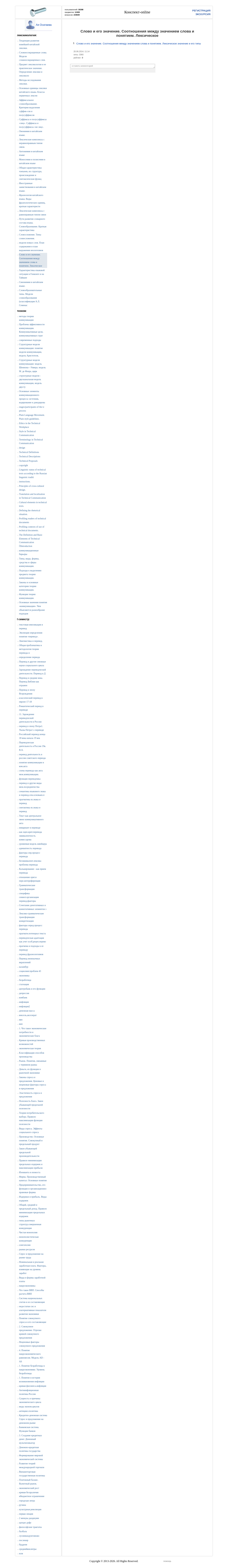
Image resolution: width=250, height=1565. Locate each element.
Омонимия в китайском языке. (30, 133)
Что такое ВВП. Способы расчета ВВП (31, 1292)
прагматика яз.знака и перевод (29, 801)
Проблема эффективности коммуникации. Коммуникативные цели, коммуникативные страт (31, 330)
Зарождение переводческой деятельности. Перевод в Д (32, 672)
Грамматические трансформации (27, 887)
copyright (23, 465)
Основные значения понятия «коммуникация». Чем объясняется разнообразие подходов (33, 608)
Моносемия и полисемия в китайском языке (32, 161)
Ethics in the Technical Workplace (29, 425)
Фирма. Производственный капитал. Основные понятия (33, 1179)
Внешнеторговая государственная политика (32, 1474)
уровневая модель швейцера (33, 844)
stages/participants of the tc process (31, 409)
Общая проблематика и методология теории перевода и (30, 649)
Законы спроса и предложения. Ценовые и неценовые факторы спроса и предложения (32, 1083)
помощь (167, 1561)
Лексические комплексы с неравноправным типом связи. (31, 143)
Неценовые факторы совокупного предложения (32, 1344)
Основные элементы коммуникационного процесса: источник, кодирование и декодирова (32, 397)
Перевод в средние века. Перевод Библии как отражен (31, 682)
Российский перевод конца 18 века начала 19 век (32, 736)
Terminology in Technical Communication (31, 441)
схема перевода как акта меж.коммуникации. (31, 772)
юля (21, 1553)
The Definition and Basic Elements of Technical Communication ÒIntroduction (30, 540)
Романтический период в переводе (31, 708)
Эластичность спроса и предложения (30, 1095)
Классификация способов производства (31, 1055)
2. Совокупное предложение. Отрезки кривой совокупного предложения (30, 1332)
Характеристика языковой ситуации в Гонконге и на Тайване (32, 274)
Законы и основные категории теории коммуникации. (28, 586)
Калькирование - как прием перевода (32, 871)
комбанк (23, 997)
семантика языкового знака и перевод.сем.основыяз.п (32, 793)
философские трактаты (30, 1527)
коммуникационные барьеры (29, 552)
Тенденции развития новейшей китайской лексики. (29, 44)
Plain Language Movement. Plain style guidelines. (32, 417)
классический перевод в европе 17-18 (30, 700)
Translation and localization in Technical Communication (32, 496)
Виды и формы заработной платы (32, 1279)
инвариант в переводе (29, 827)
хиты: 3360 (78, 54)
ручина (22, 1505)
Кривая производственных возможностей (32, 1042)
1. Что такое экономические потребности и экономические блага (32, 1032)
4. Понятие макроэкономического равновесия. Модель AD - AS (31, 1356)
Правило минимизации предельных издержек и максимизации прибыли (30, 1164)
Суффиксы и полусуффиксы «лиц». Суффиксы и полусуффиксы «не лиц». (32, 123)
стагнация (24, 984)
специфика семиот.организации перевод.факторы (29, 897)
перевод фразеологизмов (31, 954)
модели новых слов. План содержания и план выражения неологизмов (31, 246)
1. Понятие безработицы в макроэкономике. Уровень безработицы (32, 1370)
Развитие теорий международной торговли (31, 1465)
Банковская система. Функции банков (29, 1429)
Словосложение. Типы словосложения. (30, 236)
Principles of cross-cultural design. (31, 488)
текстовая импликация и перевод (31, 626)
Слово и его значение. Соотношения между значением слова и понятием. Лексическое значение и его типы (138, 43)
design (22, 448)
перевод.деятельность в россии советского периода (32, 756)
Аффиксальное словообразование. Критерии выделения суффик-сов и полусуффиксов (29, 107)
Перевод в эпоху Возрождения (27, 692)
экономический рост (29, 1488)
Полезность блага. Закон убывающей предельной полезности (31, 1105)
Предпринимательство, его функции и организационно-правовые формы (33, 1189)
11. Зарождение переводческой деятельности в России (30, 718)
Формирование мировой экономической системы (31, 1457)
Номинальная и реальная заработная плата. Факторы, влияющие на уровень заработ (32, 1267)
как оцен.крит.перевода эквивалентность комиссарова (30, 836)
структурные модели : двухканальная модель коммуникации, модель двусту (30, 381)
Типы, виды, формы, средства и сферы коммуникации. (29, 562)
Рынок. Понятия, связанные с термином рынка (32, 1063)
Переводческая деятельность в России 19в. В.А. (32, 746)
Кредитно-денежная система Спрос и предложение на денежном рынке (33, 1419)
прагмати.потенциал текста (32, 933)
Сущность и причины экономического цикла (30, 1400)
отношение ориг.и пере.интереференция (29, 879)
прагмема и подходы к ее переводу (31, 948)
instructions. (24, 481)
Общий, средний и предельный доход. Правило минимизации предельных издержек (33, 1210)
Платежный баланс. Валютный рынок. (28, 1482)
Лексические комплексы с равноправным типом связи (32, 213)
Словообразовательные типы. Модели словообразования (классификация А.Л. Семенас (30, 298)
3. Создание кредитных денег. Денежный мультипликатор (30, 1439)
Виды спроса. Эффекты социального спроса (30, 1130)
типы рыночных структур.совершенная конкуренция (30, 1224)
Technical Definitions (29, 452)
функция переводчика (29, 779)
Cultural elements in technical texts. (33, 504)
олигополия (24, 1245)
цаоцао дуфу (25, 1522)
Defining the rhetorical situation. (29, 512)
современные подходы (30, 340)
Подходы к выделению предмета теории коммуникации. (30, 574)
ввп (20, 1019)
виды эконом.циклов (29, 1406)
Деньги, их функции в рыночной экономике (30, 1071)
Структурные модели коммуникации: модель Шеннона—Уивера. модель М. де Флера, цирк (32, 366)
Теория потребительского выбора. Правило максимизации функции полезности (31, 1118)
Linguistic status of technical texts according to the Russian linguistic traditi (33, 473)
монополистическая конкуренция (29, 1239)
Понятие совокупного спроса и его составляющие (32, 1320)
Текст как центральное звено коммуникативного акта (31, 820)
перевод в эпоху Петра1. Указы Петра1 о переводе (31, 728)
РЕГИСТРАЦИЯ (201, 10)
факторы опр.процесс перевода (29, 855)
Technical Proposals (28, 461)
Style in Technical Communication (27, 433)
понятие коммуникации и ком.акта (31, 764)
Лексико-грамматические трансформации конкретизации (31, 917)
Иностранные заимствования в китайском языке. (32, 187)
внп (21, 1024)
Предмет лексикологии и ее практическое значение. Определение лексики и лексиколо (32, 70)
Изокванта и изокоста (29, 1172)
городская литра (27, 1500)
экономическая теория (30, 1048)
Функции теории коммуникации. (27, 596)
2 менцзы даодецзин (29, 1518)
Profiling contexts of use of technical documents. (31, 529)
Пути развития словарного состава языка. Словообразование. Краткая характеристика (32, 224)
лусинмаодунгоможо (29, 1536)
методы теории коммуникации (26, 318)
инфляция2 (24, 1006)
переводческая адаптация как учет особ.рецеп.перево (32, 940)
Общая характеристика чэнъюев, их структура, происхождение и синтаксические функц (30, 173)
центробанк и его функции (32, 989)
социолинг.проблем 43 (30, 971)
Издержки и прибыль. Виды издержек (32, 1199)
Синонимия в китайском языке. (31, 284)
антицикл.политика (28, 1411)
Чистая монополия (28, 1232)
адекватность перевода (30, 848)
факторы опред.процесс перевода (30, 927)
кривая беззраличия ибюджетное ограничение (31, 1494)
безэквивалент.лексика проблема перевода (30, 863)
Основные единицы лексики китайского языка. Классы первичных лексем (33, 92)
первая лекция (26, 1514)
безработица (25, 980)
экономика (24, 975)
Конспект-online (137, 12)
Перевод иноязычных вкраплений (29, 960)
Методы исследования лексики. (30, 82)
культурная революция (30, 1509)
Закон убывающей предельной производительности (29, 1152)
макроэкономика (27, 1286)
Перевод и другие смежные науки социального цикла (32, 663)
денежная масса (27, 1011)
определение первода (29, 657)
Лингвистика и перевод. (30, 641)
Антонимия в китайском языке (31, 153)
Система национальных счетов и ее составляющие (32, 1300)
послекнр (23, 1540)
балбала (23, 1531)
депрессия (24, 993)
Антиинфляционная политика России (29, 1392)
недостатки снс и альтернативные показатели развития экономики (32, 1310)
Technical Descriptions (29, 456)
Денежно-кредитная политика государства (29, 1449)
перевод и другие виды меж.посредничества (30, 785)
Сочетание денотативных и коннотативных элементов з (32, 907)
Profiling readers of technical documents (32, 520)
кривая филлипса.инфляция (32, 1386)
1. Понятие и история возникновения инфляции (31, 1379)
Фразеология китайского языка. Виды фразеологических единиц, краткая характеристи (32, 201)
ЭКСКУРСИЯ (202, 14)
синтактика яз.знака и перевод (29, 809)
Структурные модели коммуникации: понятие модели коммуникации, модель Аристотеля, (31, 350)
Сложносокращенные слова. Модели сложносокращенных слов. (33, 56)
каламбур (23, 967)
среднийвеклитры (28, 1549)
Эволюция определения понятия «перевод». (30, 635)
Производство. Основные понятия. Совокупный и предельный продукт (31, 1140)
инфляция (24, 1002)
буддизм (23, 1544)
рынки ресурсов (27, 1249)
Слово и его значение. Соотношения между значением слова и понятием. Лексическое (30, 260)
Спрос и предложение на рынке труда (31, 1256)
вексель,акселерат (28, 1015)
